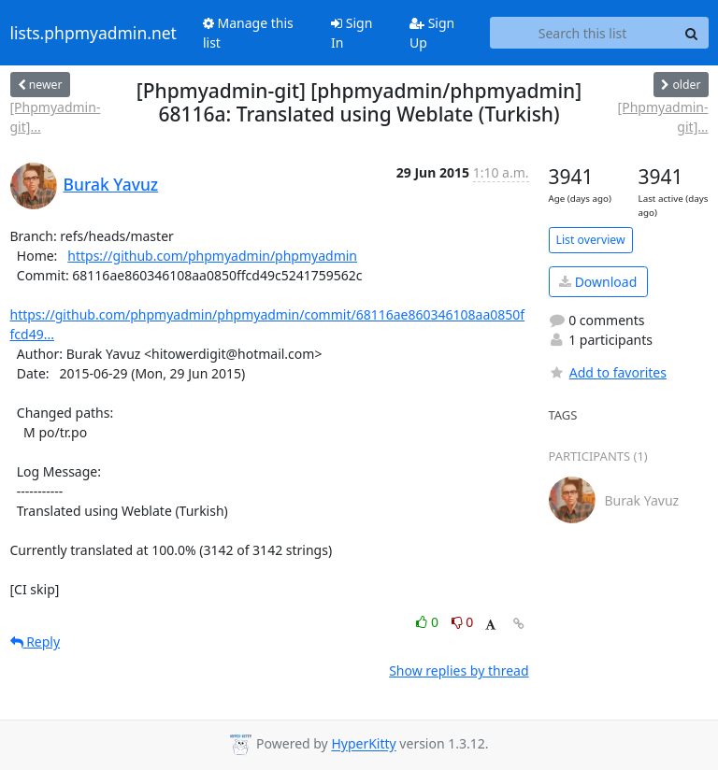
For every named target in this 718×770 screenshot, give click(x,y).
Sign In (351, 32)
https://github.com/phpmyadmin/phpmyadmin (212, 255)
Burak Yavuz (111, 184)
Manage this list (248, 32)
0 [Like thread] (428, 622)
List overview (590, 240)
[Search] (692, 33)
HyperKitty (363, 744)
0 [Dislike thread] (463, 622)
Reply (35, 641)
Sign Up (431, 32)
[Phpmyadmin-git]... (55, 116)
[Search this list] (583, 33)
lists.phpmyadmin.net (93, 32)
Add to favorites (608, 372)
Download (598, 282)
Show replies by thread (458, 670)
